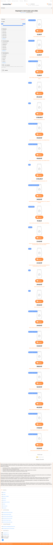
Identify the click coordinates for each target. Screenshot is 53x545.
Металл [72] (3, 32)
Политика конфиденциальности (9, 526)
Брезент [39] (3, 35)
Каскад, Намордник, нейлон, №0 (39, 286)
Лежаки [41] (3, 47)
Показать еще (39, 454)
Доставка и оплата (15, 0)
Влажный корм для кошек (7, 512)
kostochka (6, 4)
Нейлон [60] (3, 34)
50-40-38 (31, 4)
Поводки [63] (3, 44)
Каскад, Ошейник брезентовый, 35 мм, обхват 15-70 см (39, 450)
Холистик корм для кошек (7, 516)
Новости (4, 500)
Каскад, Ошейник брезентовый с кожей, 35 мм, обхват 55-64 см (39, 409)
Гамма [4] (3, 61)
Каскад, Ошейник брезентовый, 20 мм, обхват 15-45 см (39, 429)
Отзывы (4, 494)
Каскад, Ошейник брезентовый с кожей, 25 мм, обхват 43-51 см (39, 368)
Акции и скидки (3, 0)
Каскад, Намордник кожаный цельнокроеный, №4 (39, 180)
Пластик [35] (3, 37)
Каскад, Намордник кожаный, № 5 (39, 119)
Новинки (9, 0)
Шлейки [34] (3, 49)
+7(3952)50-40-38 (6, 534)
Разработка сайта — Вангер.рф (47, 543)
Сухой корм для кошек (7, 514)
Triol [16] (3, 59)
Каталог (24, 12)
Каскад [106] (3, 54)
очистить (23, 19)
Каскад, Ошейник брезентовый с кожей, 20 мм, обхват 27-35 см (39, 327)
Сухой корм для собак (7, 520)
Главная (21, 12)
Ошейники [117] (4, 42)
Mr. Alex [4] (3, 56)
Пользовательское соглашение (8, 528)
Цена (3, 21)
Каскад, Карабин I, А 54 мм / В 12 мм (39, 36)
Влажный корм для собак (7, 518)
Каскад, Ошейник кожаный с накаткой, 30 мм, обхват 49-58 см (39, 160)
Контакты (21, 0)
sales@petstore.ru (6, 532)
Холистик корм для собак (7, 522)
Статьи (4, 504)
